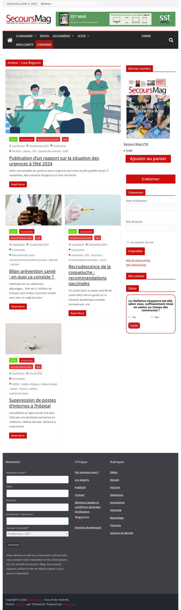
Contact (80, 495)
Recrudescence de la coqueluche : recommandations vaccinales (90, 274)
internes (23, 388)
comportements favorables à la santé (28, 259)
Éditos (44, 35)
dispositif (53, 259)
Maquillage (117, 517)
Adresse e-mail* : (16, 472)
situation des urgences (49, 150)
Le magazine (24, 35)
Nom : (10, 486)
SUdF (65, 150)
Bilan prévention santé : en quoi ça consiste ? (32, 274)
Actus (82, 35)
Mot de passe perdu (138, 260)
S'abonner (151, 179)
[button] (35, 35)
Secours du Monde (121, 533)
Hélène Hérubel (49, 383)
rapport (26, 150)
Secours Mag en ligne (48, 139)
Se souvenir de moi (140, 242)
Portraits (115, 525)
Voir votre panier (136, 264)
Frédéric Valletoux (30, 383)
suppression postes (19, 393)
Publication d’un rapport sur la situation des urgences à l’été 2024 (54, 160)
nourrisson (96, 254)
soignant (14, 264)
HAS (87, 254)
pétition (33, 388)
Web (65, 139)
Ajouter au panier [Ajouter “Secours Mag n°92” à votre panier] (148, 158)
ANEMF (15, 383)
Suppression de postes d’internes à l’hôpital (32, 402)
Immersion (116, 495)
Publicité (80, 487)
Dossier (114, 480)
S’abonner (44, 44)
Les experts (82, 480)
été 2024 (16, 150)
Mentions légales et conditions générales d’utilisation (88, 507)
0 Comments (58, 145)
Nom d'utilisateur (136, 200)
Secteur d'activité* (17, 528)
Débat (113, 472)
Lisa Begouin (18, 145)
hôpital (13, 388)
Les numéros (61, 35)
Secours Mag (27, 139)
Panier (146, 35)
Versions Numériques (88, 527)
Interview (115, 510)
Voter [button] (134, 325)
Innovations (117, 502)
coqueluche (77, 254)
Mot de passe (134, 221)
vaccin (103, 259)
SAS (34, 150)
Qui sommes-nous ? (87, 472)
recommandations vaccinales (83, 259)
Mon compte (24, 44)
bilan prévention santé (23, 254)
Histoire (115, 487)
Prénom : (11, 500)
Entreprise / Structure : (20, 514)
